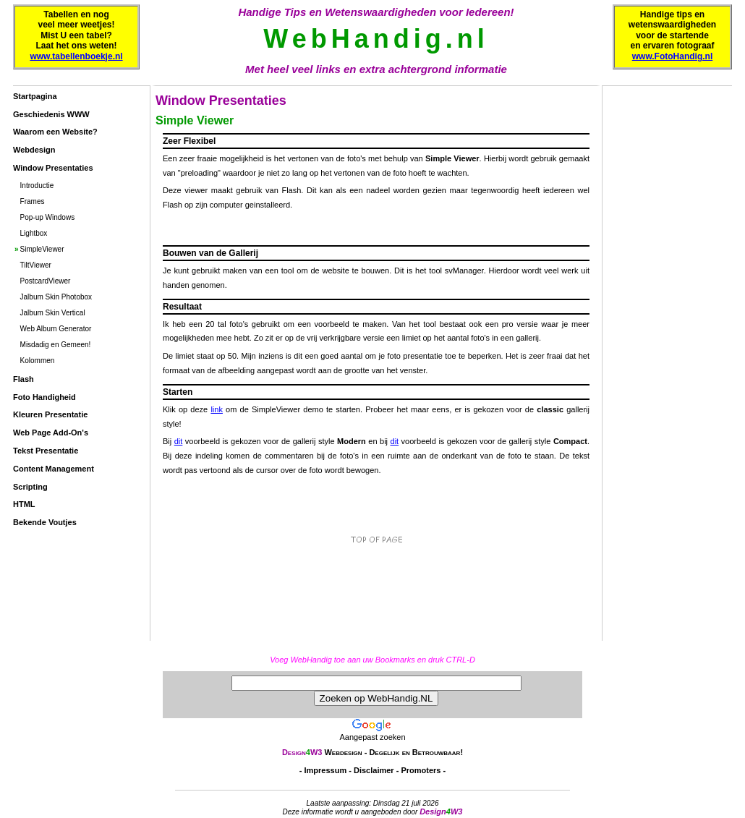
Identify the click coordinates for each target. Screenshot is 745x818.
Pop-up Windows (47, 217)
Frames (32, 201)
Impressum (326, 770)
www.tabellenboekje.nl (76, 56)
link (216, 409)
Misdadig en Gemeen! (55, 345)
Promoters (420, 770)
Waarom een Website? (55, 131)
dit (178, 441)
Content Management (53, 468)
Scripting (30, 486)
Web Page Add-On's (50, 432)
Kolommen (37, 361)
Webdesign (34, 149)
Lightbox (34, 233)
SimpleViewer (42, 249)
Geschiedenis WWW (51, 114)
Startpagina (35, 96)
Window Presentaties (53, 167)
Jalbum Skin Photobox (56, 297)
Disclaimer (374, 770)
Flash (23, 379)
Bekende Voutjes (45, 522)
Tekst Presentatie (45, 450)
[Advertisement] (71, 586)
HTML (24, 504)
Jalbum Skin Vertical (52, 313)
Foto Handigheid (44, 397)
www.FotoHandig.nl (672, 56)
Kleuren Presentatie (50, 414)
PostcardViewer (45, 281)
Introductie (37, 185)
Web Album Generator (56, 329)
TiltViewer (35, 265)
